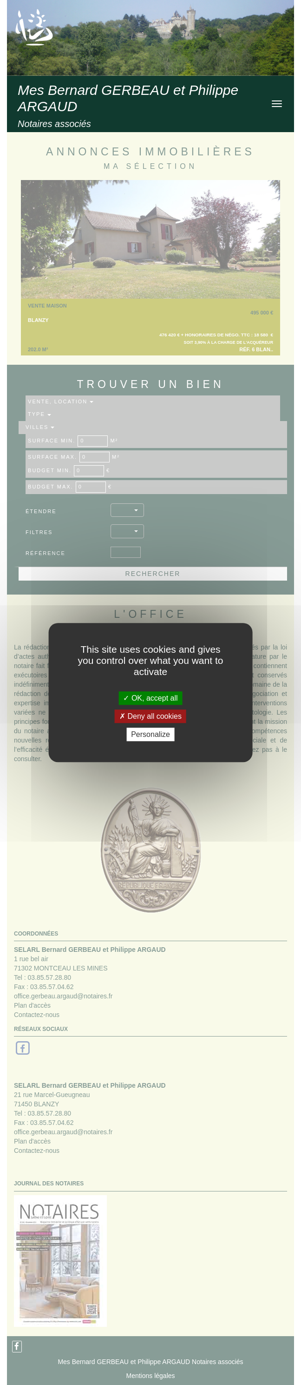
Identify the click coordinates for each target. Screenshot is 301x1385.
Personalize (150, 734)
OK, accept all (150, 698)
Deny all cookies (150, 716)
